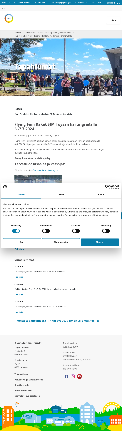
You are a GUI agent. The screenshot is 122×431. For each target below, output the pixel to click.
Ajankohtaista (30, 32)
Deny (22, 242)
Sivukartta (96, 2)
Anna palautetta (23, 390)
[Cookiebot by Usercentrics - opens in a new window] (107, 187)
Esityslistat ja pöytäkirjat (60, 2)
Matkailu (6, 2)
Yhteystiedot (21, 374)
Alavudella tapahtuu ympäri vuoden (55, 32)
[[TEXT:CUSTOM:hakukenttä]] (61, 8)
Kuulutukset (40, 2)
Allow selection (61, 242)
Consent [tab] (21, 194)
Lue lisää (18, 277)
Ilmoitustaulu (21, 385)
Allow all (100, 242)
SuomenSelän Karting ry (45, 170)
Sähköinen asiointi (22, 2)
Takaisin (19, 249)
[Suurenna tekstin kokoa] (117, 3)
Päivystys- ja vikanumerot (28, 379)
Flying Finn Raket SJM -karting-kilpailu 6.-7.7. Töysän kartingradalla (43, 36)
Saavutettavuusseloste (27, 395)
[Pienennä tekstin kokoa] (119, 3)
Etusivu (17, 32)
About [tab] (101, 194)
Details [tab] (61, 194)
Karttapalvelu (81, 2)
